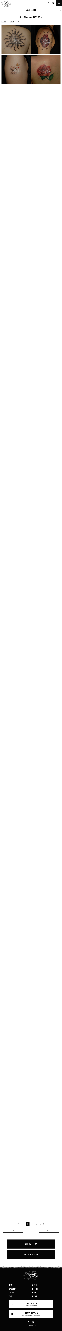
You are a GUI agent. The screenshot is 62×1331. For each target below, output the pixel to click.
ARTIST (35, 1285)
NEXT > (49, 1230)
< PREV (13, 1230)
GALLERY (4, 22)
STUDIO (12, 1292)
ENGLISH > (61, 9)
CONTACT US (31, 1304)
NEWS (34, 1296)
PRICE (35, 1292)
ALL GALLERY (31, 1243)
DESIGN (12, 22)
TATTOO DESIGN (31, 1254)
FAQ (10, 1296)
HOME (11, 1285)
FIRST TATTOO (31, 1314)
